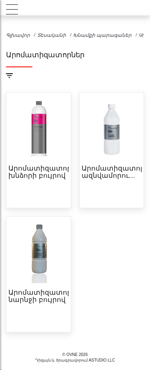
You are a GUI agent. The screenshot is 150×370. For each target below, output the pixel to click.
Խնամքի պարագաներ (102, 35)
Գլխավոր (18, 35)
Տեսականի (51, 35)
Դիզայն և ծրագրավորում (61, 360)
